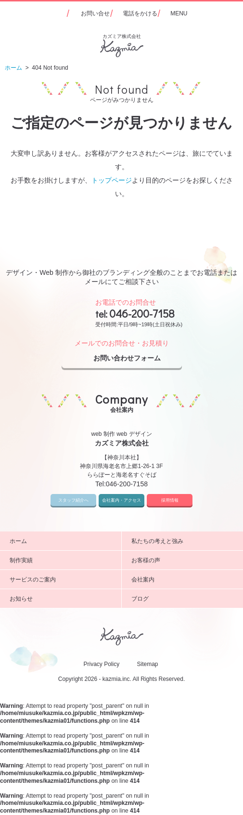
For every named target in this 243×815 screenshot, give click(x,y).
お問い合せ (95, 13)
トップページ (111, 180)
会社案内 (183, 579)
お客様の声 (183, 560)
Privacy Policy (101, 664)
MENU (178, 13)
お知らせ (62, 598)
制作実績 (62, 560)
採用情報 (170, 500)
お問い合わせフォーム (135, 358)
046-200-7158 (142, 313)
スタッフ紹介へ (73, 500)
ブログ (183, 598)
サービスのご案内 (62, 579)
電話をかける (140, 13)
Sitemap (147, 664)
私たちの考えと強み (183, 541)
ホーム (62, 541)
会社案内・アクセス (121, 500)
